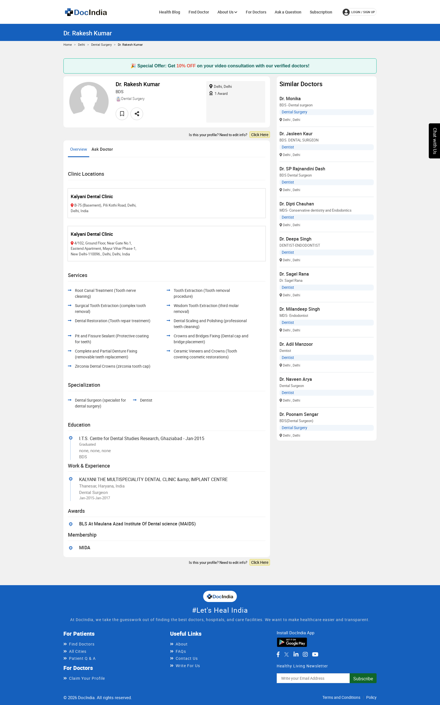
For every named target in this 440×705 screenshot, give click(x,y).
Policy (371, 697)
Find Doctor (199, 12)
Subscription (321, 12)
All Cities (77, 651)
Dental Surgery (101, 44)
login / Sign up (359, 12)
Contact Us (187, 658)
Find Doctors (82, 644)
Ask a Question (288, 12)
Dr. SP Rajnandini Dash (302, 169)
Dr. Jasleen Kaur (296, 134)
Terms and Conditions (341, 697)
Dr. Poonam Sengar (298, 414)
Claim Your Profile (87, 678)
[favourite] (122, 113)
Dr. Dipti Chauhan (296, 204)
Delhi (81, 44)
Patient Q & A (82, 658)
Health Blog (169, 12)
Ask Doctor (102, 149)
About (182, 644)
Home (67, 44)
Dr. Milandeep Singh (299, 309)
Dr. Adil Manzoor (296, 344)
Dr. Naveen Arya (295, 379)
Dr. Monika (290, 98)
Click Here (259, 134)
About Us (227, 12)
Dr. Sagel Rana (294, 274)
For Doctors (256, 12)
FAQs (181, 651)
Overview (78, 149)
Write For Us (188, 665)
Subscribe (363, 679)
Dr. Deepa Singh (295, 239)
